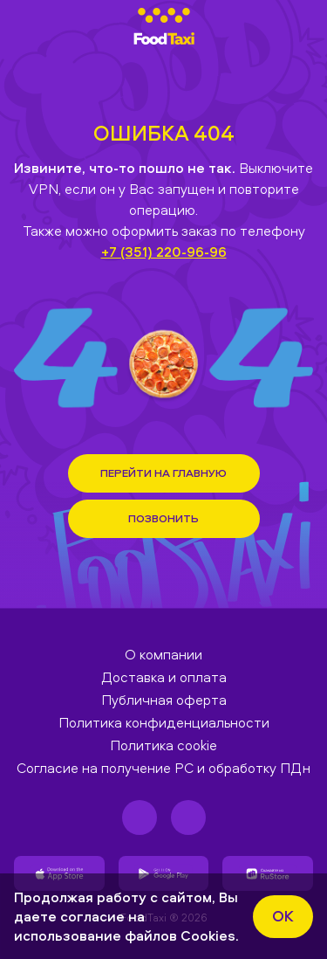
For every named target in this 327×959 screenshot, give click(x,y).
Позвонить (163, 518)
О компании (163, 654)
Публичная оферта (164, 699)
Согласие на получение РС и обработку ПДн (163, 768)
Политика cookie (163, 745)
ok (283, 916)
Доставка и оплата (164, 677)
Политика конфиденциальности (163, 722)
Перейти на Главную (163, 472)
